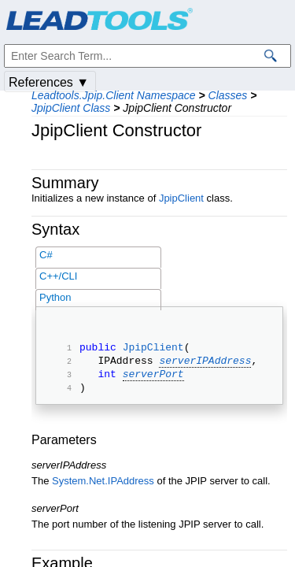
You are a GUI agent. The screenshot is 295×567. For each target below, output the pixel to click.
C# (46, 255)
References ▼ (49, 82)
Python (55, 297)
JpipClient (181, 198)
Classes (228, 95)
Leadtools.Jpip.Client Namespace (113, 95)
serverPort (153, 380)
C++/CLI (58, 276)
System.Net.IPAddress (103, 490)
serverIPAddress (205, 365)
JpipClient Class (70, 108)
